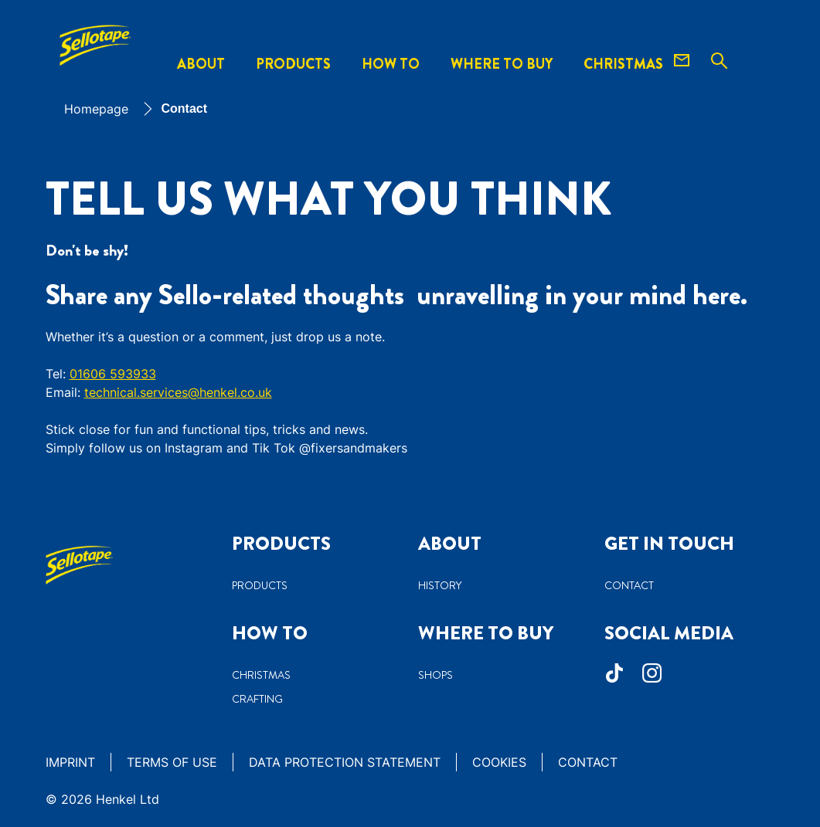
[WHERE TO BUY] (501, 64)
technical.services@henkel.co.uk (178, 392)
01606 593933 (113, 373)
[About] (201, 64)
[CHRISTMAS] (623, 64)
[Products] (293, 64)
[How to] (390, 64)
